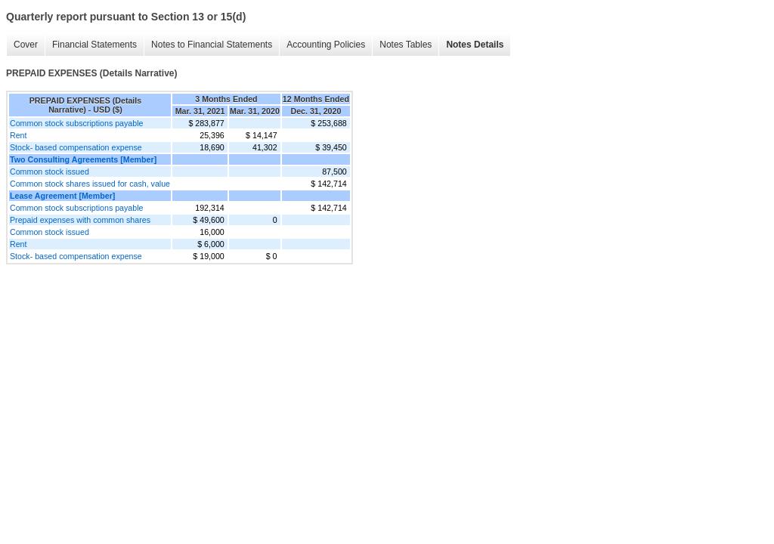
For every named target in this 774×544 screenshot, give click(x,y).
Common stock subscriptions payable (77, 123)
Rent (18, 135)
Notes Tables (405, 44)
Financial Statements (94, 44)
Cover (26, 44)
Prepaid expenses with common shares (80, 219)
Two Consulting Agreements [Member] (83, 159)
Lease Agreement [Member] (62, 195)
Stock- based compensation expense (76, 147)
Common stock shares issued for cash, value (90, 183)
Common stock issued (49, 171)
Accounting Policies (325, 44)
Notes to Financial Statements (211, 44)
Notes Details (474, 44)
